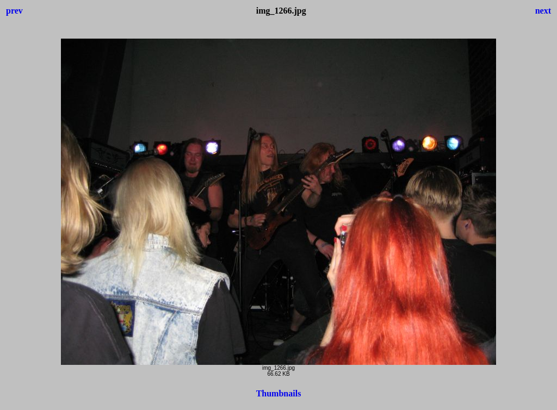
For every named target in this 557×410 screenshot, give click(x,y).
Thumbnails (278, 393)
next (543, 10)
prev (14, 10)
